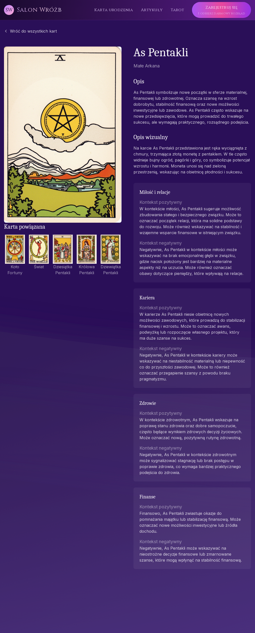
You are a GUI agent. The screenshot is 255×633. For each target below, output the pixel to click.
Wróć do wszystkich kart (30, 31)
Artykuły (152, 10)
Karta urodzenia (113, 10)
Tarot (177, 10)
